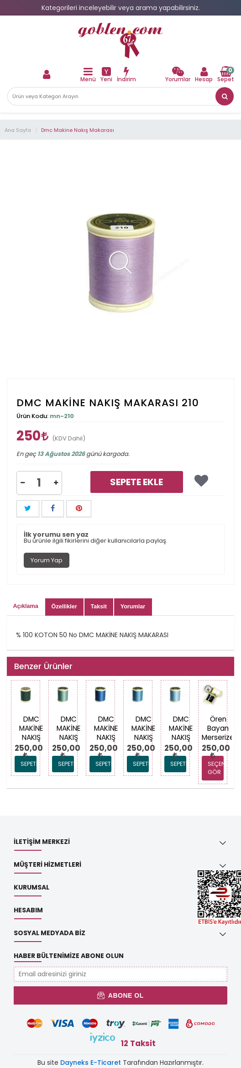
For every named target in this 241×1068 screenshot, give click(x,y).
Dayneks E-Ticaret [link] (90, 1062)
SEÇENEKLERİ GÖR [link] (216, 768)
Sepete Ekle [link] (136, 482)
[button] (224, 96)
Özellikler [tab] (64, 606)
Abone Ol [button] (120, 995)
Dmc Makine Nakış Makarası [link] (77, 130)
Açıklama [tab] (25, 606)
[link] (120, 40)
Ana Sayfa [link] (18, 130)
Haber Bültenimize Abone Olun (69, 955)
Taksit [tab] (98, 606)
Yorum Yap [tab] (47, 560)
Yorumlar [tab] (132, 606)
